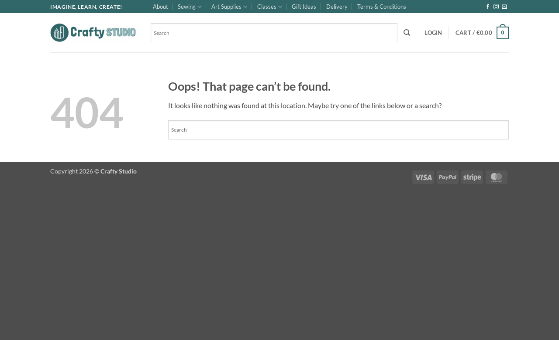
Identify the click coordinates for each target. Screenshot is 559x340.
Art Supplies (229, 7)
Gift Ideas (304, 6)
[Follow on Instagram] (496, 7)
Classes (269, 7)
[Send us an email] (504, 7)
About (160, 6)
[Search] (407, 32)
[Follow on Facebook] (487, 7)
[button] (433, 32)
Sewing (189, 7)
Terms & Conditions (381, 6)
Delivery (337, 6)
